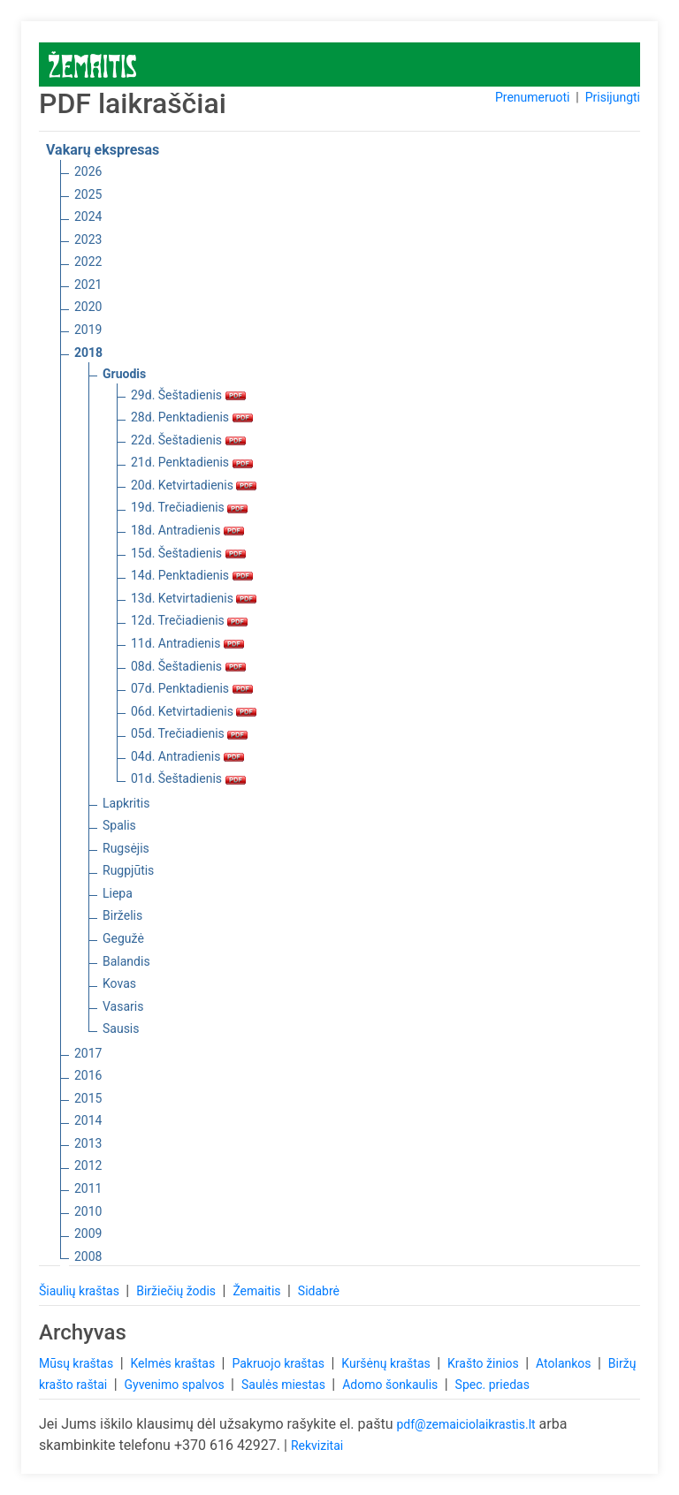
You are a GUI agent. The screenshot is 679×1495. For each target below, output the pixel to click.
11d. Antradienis (187, 643)
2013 (88, 1143)
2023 (88, 239)
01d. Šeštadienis (188, 778)
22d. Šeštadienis (188, 440)
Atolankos (565, 1363)
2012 (88, 1165)
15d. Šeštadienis (188, 553)
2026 (88, 171)
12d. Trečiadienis (189, 620)
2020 (88, 307)
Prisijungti (612, 97)
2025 (88, 194)
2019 (88, 330)
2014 (88, 1120)
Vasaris (123, 1006)
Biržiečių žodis (177, 1291)
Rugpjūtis (128, 870)
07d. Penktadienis (192, 688)
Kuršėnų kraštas (387, 1363)
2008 (88, 1256)
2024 (88, 216)
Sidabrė (319, 1291)
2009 (88, 1233)
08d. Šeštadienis (188, 666)
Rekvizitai (317, 1445)
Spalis (119, 825)
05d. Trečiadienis (189, 733)
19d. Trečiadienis (189, 507)
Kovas (119, 983)
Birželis (122, 915)
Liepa (118, 893)
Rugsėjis (126, 848)
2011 (88, 1188)
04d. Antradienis (187, 756)
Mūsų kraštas (78, 1363)
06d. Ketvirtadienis (193, 711)
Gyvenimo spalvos (176, 1384)
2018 (88, 352)
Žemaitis (258, 1291)
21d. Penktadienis (192, 462)
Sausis (121, 1028)
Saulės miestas (284, 1384)
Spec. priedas (492, 1384)
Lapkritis (126, 803)
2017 (88, 1053)
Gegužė (123, 938)
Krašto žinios (484, 1363)
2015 (88, 1098)
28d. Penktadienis (192, 417)
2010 (88, 1211)
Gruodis (124, 374)
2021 (88, 284)
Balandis (126, 961)
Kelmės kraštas (173, 1363)
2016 (88, 1075)
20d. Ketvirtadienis (193, 485)
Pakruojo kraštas (279, 1363)
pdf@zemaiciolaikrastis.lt (465, 1424)
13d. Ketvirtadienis (193, 598)
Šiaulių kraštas (80, 1291)
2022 (88, 261)
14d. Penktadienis (192, 575)
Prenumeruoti (532, 97)
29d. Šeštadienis (188, 395)
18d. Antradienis (187, 530)
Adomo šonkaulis (391, 1384)
